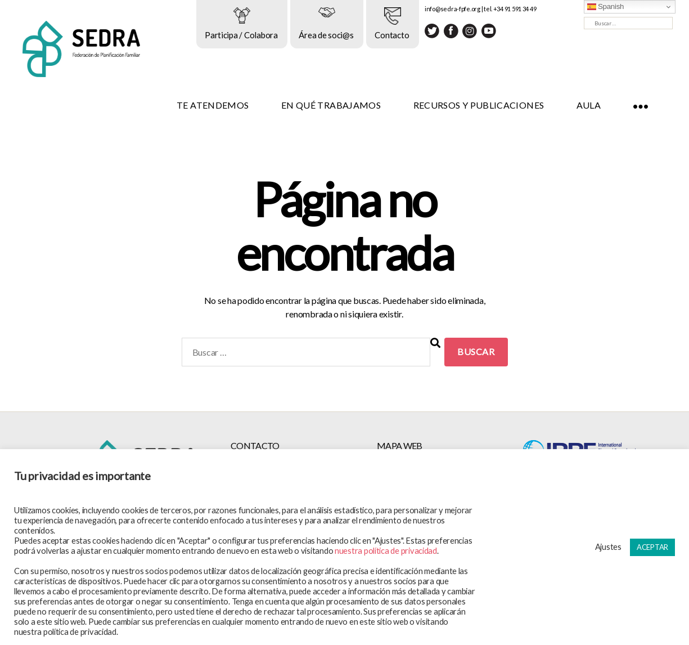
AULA (604, 105)
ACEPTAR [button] (652, 547)
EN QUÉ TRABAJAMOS (347, 105)
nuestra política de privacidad (386, 551)
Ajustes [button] (608, 547)
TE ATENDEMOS (229, 105)
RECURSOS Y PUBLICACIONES (494, 105)
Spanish (605, 6)
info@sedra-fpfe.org (469, 8)
